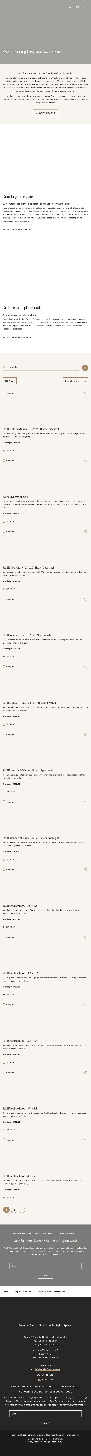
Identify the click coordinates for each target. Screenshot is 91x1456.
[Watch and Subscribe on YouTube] (51, 1375)
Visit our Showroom (45, 1357)
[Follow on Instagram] (43, 1375)
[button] (70, 7)
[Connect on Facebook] (38, 1375)
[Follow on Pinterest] (47, 1375)
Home (5, 1291)
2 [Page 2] (14, 1210)
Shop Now (9, 450)
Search (85, 368)
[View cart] (77, 7)
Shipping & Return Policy (51, 1442)
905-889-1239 (47, 1365)
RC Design (57, 1439)
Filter (11, 381)
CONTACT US (45, 1379)
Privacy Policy (33, 1442)
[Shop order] (75, 380)
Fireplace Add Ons (22, 1291)
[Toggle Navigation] (84, 6)
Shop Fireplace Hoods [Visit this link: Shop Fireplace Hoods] (17, 337)
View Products (45, 113)
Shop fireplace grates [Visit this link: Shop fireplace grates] (17, 229)
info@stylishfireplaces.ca (47, 1369)
